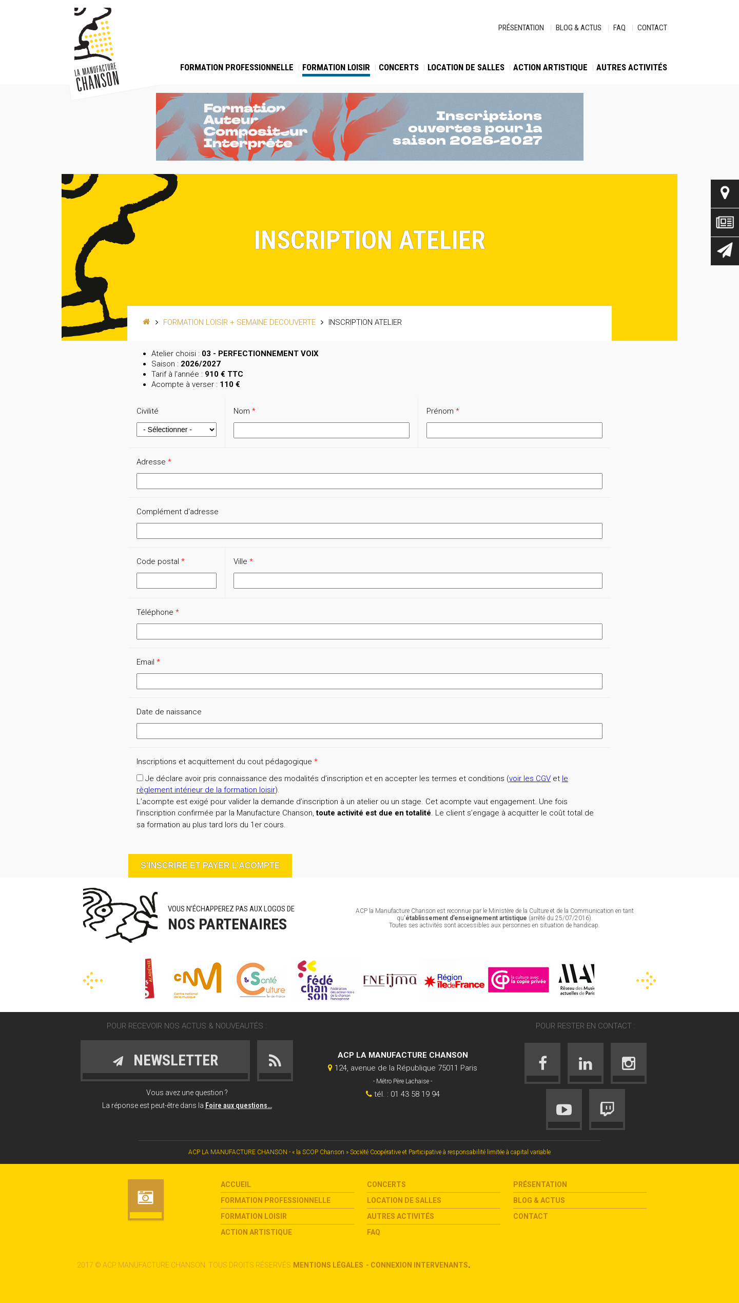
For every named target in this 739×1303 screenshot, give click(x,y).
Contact (652, 27)
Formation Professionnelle (237, 67)
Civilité (148, 411)
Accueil (236, 1184)
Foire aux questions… (238, 1105)
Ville (243, 561)
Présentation (521, 27)
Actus (725, 222)
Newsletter (725, 251)
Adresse (154, 461)
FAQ (619, 27)
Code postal (161, 561)
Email (148, 662)
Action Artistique (550, 67)
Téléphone (158, 612)
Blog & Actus (578, 27)
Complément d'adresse (178, 511)
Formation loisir (336, 67)
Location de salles (465, 67)
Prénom (442, 411)
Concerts (399, 67)
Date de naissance (169, 711)
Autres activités (631, 67)
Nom (245, 411)
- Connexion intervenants (417, 1265)
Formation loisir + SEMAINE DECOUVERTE (239, 322)
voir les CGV (530, 778)
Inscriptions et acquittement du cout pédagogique (227, 761)
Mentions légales (328, 1265)
